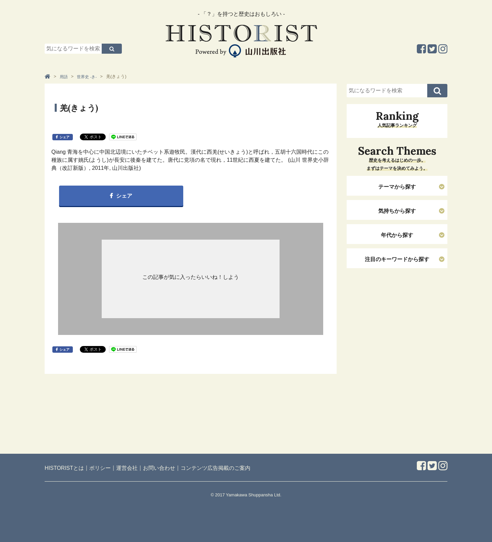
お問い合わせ (159, 468)
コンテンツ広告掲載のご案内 (215, 468)
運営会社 (127, 468)
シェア (64, 137)
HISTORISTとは (64, 468)
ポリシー (100, 468)
